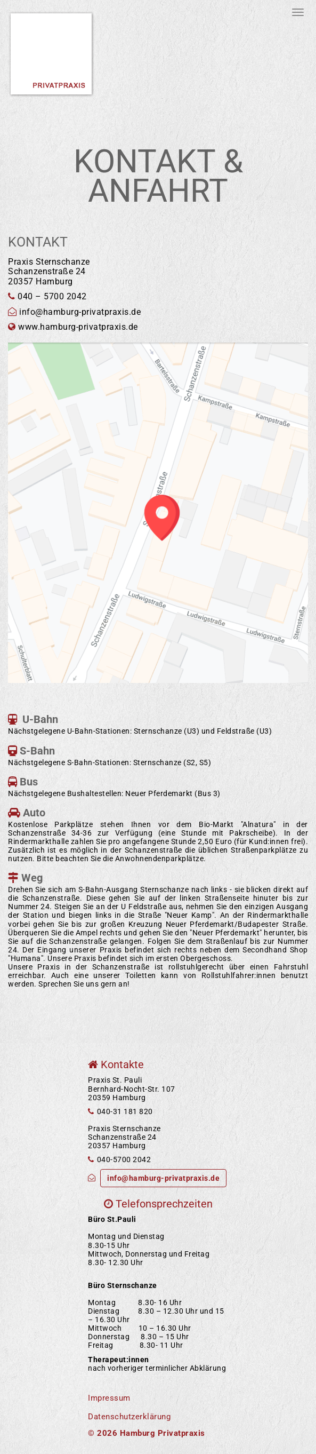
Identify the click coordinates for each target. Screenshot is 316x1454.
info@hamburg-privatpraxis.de (163, 1178)
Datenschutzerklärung (129, 1416)
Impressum (109, 1398)
